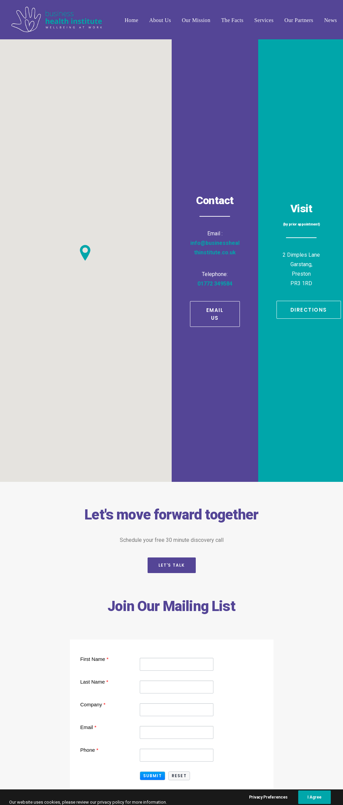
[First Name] (176, 391)
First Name (94, 386)
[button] (152, 503)
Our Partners (298, 20)
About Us (160, 20)
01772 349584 (214, 147)
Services (264, 20)
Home (131, 20)
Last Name (94, 409)
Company (93, 432)
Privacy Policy (286, 784)
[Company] (176, 437)
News (330, 20)
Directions (308, 173)
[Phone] (176, 482)
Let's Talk (171, 293)
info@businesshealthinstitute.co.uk (167, 647)
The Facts (232, 20)
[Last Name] (176, 414)
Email (88, 454)
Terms (254, 784)
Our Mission (196, 20)
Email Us (215, 177)
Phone (89, 477)
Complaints (259, 790)
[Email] (176, 459)
